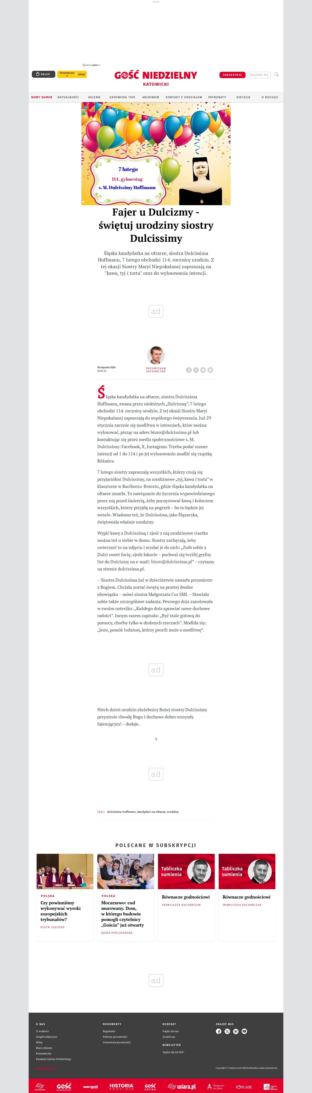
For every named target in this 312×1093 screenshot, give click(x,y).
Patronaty (217, 95)
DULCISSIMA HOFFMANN (121, 809)
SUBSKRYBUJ (232, 72)
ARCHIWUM (150, 95)
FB (189, 367)
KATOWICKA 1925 (123, 95)
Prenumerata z (67, 72)
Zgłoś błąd (45, 1066)
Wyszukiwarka (276, 72)
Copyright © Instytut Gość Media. (232, 1066)
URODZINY (172, 809)
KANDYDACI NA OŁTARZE (151, 809)
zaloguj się (259, 72)
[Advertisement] (156, 33)
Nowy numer (42, 95)
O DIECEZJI (270, 95)
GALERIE (94, 95)
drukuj (204, 367)
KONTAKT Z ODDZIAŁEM (184, 95)
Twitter (196, 367)
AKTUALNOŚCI (68, 95)
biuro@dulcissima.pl (171, 559)
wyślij (211, 367)
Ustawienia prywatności (117, 1040)
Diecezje (244, 95)
